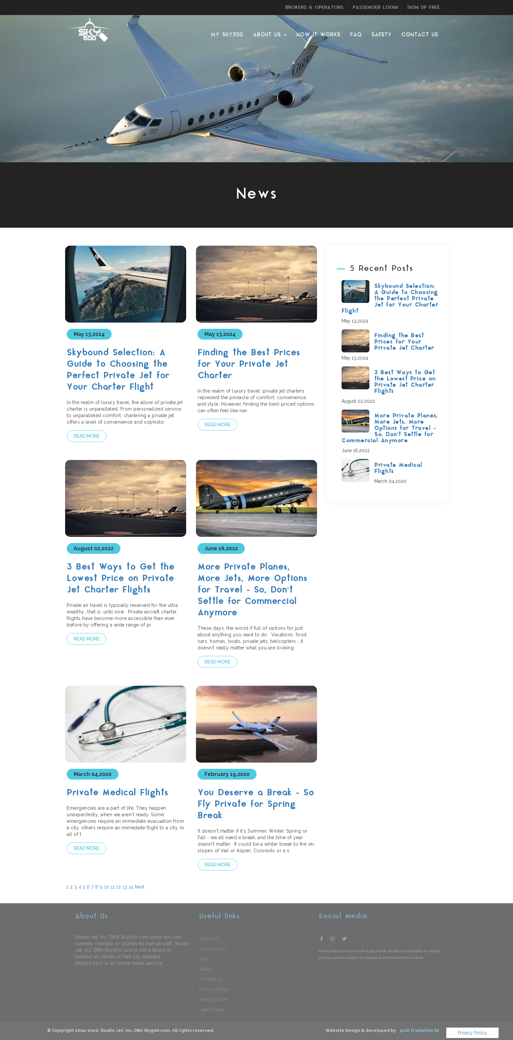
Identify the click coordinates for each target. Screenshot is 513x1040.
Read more (86, 436)
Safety (381, 34)
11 (113, 887)
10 (106, 887)
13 (124, 887)
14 (131, 887)
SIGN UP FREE (423, 7)
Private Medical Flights (117, 793)
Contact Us (419, 34)
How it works (318, 34)
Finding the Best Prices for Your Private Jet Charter (249, 364)
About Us (270, 34)
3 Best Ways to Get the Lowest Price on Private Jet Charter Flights (120, 578)
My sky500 (227, 34)
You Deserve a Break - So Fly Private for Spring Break (256, 804)
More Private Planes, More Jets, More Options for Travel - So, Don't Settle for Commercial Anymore (253, 590)
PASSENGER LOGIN (375, 7)
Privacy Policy (472, 1032)
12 (118, 887)
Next (139, 887)
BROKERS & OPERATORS (314, 7)
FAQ (356, 34)
